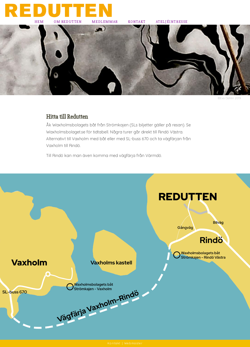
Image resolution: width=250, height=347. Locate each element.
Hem (39, 21)
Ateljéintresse (172, 21)
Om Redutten (68, 21)
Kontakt (137, 21)
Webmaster (133, 343)
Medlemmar (105, 21)
